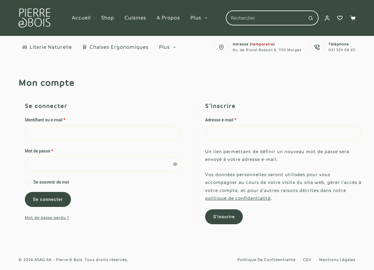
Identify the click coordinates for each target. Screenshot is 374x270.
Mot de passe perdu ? (47, 217)
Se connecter (48, 199)
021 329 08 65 (341, 50)
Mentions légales (337, 259)
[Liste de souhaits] (340, 18)
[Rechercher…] (265, 17)
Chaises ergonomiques (115, 47)
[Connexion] (327, 18)
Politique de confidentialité (266, 259)
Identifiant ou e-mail (55, 119)
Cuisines (135, 18)
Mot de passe (49, 150)
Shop (107, 18)
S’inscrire (224, 216)
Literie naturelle (47, 47)
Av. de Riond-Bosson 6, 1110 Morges (267, 50)
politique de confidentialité (238, 198)
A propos (168, 18)
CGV (307, 259)
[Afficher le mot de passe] (175, 164)
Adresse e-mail (230, 119)
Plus (200, 18)
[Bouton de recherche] (311, 17)
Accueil (81, 18)
